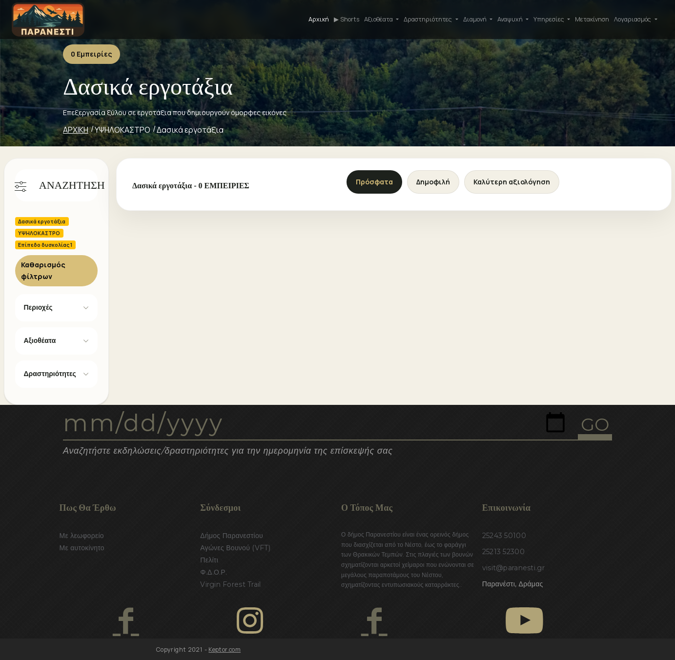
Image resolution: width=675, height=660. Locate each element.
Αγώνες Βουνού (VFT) (235, 547)
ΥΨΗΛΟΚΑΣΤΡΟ (122, 129)
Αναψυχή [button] (510, 19)
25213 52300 (503, 551)
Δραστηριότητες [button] (428, 19)
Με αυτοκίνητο (82, 547)
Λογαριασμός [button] (633, 19)
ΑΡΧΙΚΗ (75, 129)
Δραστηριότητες (50, 373)
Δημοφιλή (433, 181)
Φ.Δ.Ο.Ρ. (213, 572)
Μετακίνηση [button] (592, 19)
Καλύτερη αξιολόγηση (511, 181)
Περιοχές (38, 307)
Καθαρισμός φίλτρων (43, 270)
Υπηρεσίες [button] (549, 19)
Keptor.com (224, 649)
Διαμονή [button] (475, 19)
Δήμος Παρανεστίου (231, 535)
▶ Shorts (346, 19)
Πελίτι (209, 560)
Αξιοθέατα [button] (379, 19)
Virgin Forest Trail (230, 584)
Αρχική (318, 19)
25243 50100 (504, 535)
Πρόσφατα (374, 181)
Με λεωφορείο (82, 535)
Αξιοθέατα (40, 340)
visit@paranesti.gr (513, 567)
